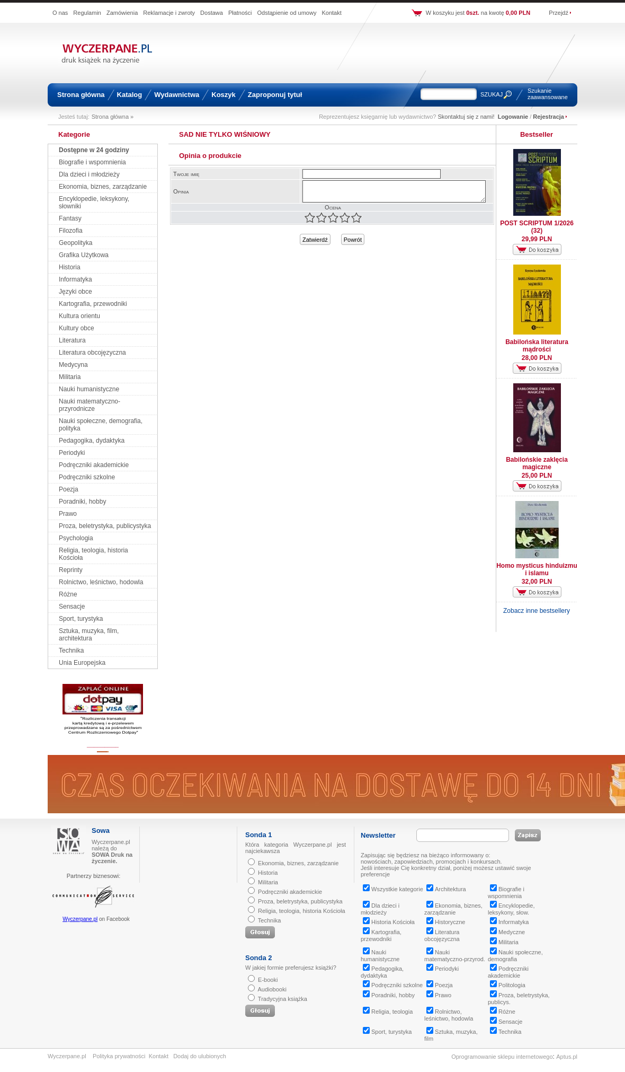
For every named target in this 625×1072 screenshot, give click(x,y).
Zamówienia (122, 13)
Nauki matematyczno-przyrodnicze (89, 405)
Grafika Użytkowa (84, 255)
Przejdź (558, 13)
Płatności (240, 13)
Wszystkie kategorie (393, 889)
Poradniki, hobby (82, 501)
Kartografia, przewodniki (93, 303)
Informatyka (75, 279)
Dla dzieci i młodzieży (89, 174)
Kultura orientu (79, 316)
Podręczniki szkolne (87, 477)
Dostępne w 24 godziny (94, 150)
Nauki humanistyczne (89, 389)
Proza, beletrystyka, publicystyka (105, 526)
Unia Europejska (82, 662)
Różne (68, 594)
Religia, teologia (388, 1011)
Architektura (446, 889)
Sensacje (72, 606)
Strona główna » (113, 116)
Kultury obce (76, 328)
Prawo (68, 513)
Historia (70, 267)
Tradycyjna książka (282, 999)
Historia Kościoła (389, 922)
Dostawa (211, 13)
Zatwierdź (315, 239)
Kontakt (331, 13)
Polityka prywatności (119, 1056)
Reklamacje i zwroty (169, 13)
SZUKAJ (491, 94)
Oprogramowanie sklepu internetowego (501, 1056)
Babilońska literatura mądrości (536, 345)
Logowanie (513, 116)
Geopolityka (75, 243)
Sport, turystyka (81, 618)
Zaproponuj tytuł (275, 95)
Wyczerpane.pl (80, 919)
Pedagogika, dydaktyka (91, 440)
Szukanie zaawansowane (548, 93)
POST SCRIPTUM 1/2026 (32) (537, 226)
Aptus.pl (566, 1056)
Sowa (101, 830)
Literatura (72, 340)
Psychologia (76, 538)
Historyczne (445, 922)
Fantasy (70, 218)
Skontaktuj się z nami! (466, 116)
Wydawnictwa (176, 95)
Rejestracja (548, 116)
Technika (71, 650)
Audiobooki (271, 989)
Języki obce (75, 291)
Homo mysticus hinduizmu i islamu (536, 569)
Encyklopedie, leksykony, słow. (511, 909)
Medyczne (507, 932)
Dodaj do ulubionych (199, 1056)
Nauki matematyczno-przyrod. (454, 955)
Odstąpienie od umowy (287, 13)
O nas (60, 13)
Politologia (507, 985)
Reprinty (71, 570)
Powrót (353, 239)
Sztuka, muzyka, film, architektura (89, 634)
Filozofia (71, 230)
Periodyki (72, 452)
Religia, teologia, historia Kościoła (301, 911)
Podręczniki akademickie (94, 465)
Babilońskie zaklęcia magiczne (537, 463)
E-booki (268, 980)
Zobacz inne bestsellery (536, 610)
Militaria (70, 377)
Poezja (68, 489)
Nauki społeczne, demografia (515, 955)
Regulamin (87, 13)
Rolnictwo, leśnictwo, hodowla (101, 582)
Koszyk (223, 95)
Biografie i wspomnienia (92, 162)
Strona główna (81, 95)
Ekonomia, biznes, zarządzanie (103, 186)
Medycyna (73, 364)
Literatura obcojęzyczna (92, 352)
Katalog (129, 95)
